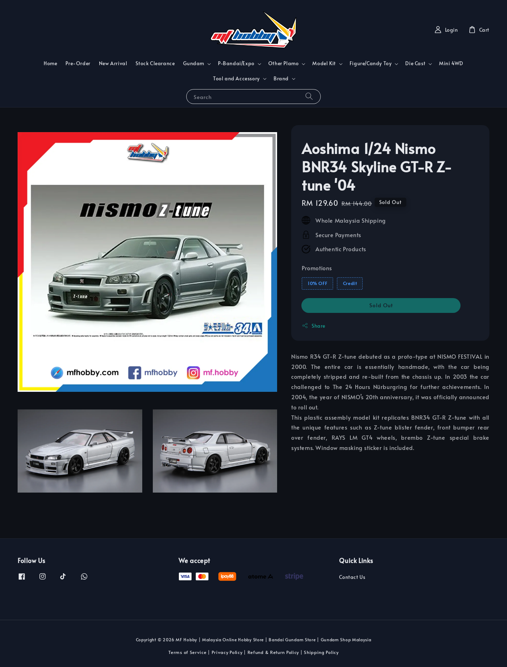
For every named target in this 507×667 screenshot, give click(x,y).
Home (50, 63)
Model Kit (324, 63)
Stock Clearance (155, 63)
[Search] (309, 96)
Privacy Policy (227, 652)
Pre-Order (77, 63)
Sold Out (381, 305)
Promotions (317, 268)
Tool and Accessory (236, 78)
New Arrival (113, 63)
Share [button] (313, 325)
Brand (281, 78)
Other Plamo (283, 63)
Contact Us (352, 577)
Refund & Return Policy (273, 652)
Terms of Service (187, 652)
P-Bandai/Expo (236, 63)
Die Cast (415, 63)
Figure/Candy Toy (371, 63)
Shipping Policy (321, 652)
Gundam (193, 63)
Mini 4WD (451, 63)
